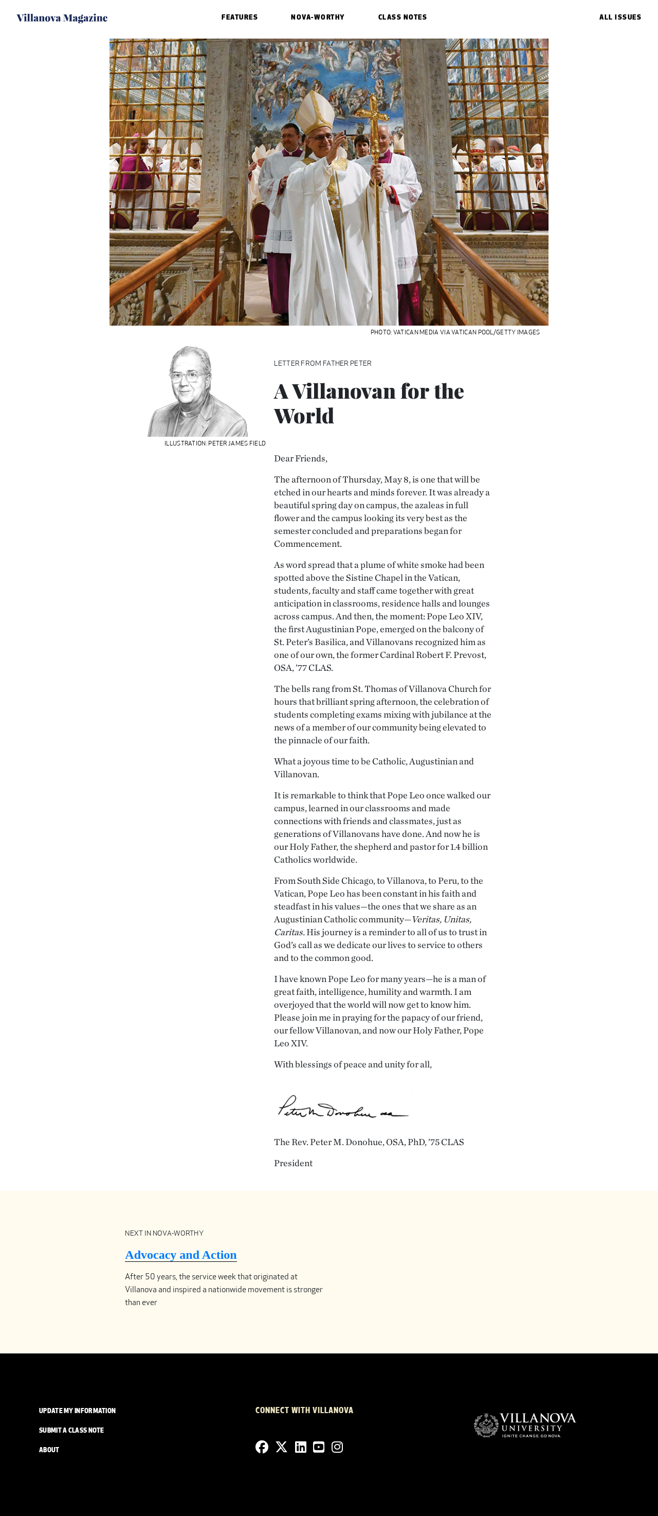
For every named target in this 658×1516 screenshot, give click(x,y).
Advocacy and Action (180, 1254)
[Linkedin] (300, 1447)
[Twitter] (281, 1447)
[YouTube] (318, 1447)
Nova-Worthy (318, 17)
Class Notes (403, 17)
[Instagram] (337, 1447)
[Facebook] (261, 1447)
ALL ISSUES (620, 17)
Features (240, 17)
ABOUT (49, 1451)
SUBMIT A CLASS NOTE (71, 1431)
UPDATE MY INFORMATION (77, 1411)
